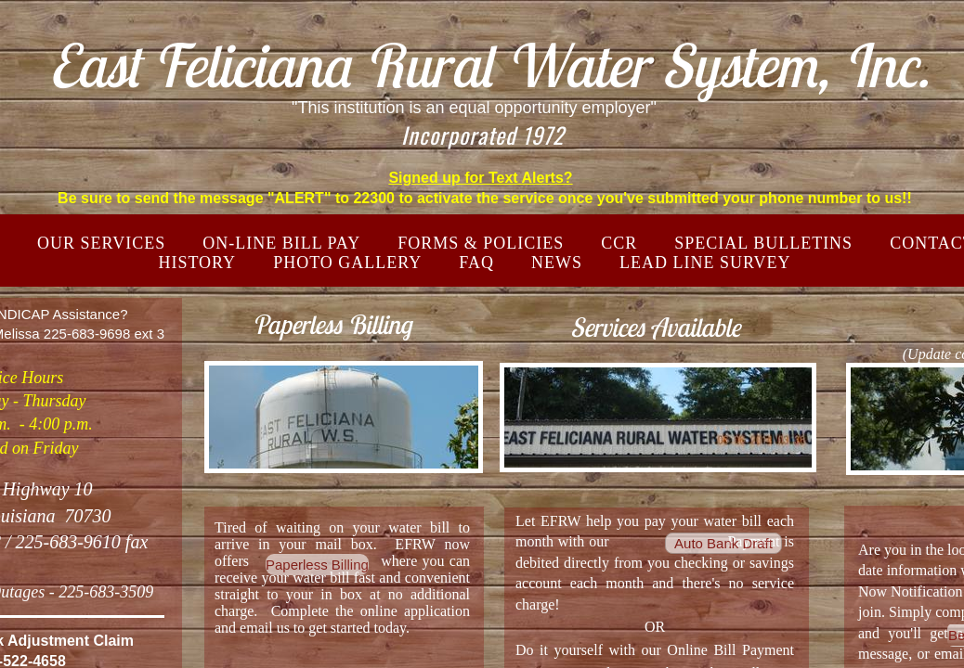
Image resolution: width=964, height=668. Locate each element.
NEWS (556, 262)
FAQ (476, 262)
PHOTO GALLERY (347, 262)
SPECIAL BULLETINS (763, 243)
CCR (619, 243)
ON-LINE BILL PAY (281, 243)
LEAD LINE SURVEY (705, 262)
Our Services (101, 243)
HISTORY (197, 262)
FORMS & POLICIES (480, 243)
